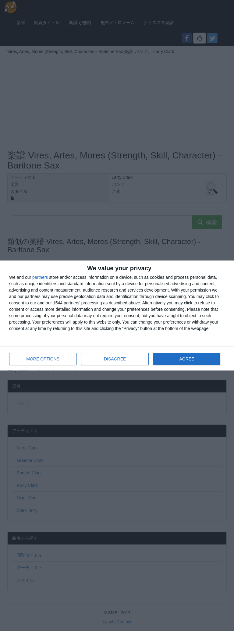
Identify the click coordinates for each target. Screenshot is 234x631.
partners (40, 277)
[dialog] (117, 315)
